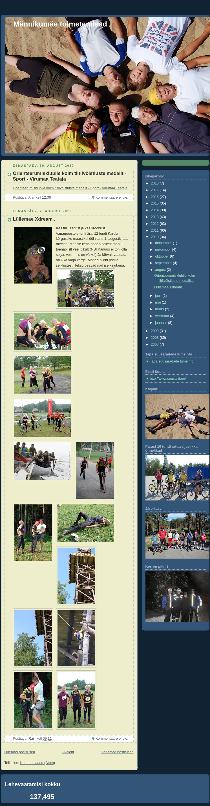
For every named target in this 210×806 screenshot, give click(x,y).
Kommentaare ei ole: (112, 197)
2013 (155, 217)
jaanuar (161, 323)
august (161, 270)
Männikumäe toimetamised (60, 24)
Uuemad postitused (20, 752)
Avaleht (68, 752)
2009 (155, 331)
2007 (155, 344)
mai (158, 302)
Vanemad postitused (117, 752)
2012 (155, 224)
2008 (155, 338)
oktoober (162, 256)
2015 (155, 203)
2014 (155, 210)
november (163, 250)
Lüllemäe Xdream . (34, 219)
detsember (164, 243)
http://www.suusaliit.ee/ (168, 379)
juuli (158, 296)
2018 (155, 183)
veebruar (162, 316)
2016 (155, 197)
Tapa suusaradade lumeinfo (172, 361)
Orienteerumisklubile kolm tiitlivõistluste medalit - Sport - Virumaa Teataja (70, 188)
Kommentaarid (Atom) (37, 763)
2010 (155, 237)
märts (160, 309)
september (164, 263)
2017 (155, 190)
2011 (155, 230)
